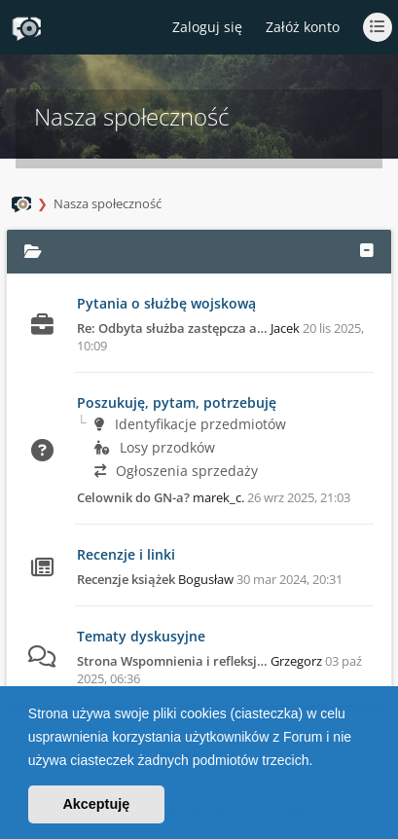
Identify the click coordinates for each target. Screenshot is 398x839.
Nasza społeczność (108, 203)
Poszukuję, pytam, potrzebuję (176, 402)
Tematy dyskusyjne (141, 636)
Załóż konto (303, 27)
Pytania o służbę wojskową (166, 303)
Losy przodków (154, 447)
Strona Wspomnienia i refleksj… (172, 661)
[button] (319, 762)
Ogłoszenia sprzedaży (176, 470)
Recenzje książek (126, 579)
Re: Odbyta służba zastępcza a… (172, 328)
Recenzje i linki (126, 554)
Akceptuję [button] (95, 804)
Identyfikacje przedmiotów (190, 424)
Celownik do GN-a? (133, 497)
